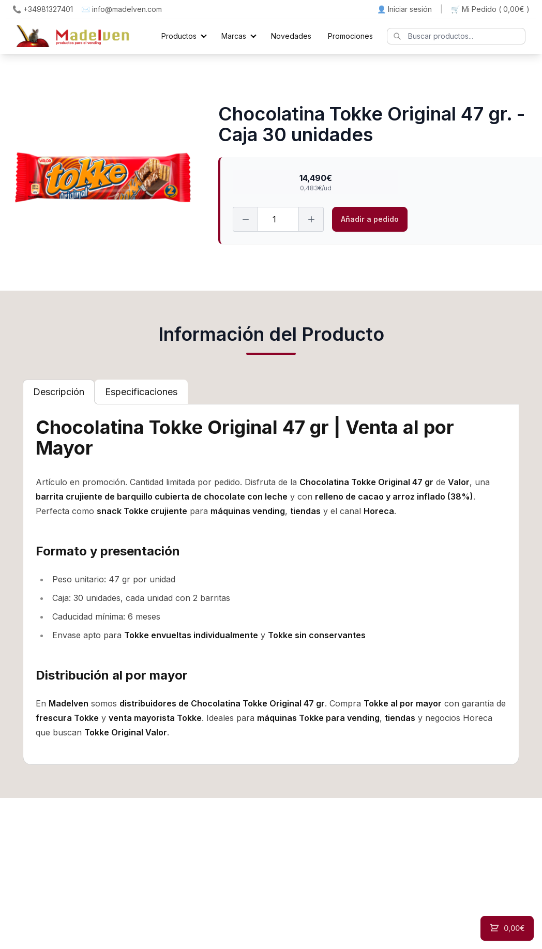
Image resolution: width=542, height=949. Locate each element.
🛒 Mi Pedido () (490, 9)
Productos (179, 36)
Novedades (291, 36)
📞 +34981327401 (42, 9)
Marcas (233, 36)
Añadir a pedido (370, 219)
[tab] (59, 392)
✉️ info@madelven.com (121, 9)
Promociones (350, 36)
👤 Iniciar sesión (404, 9)
